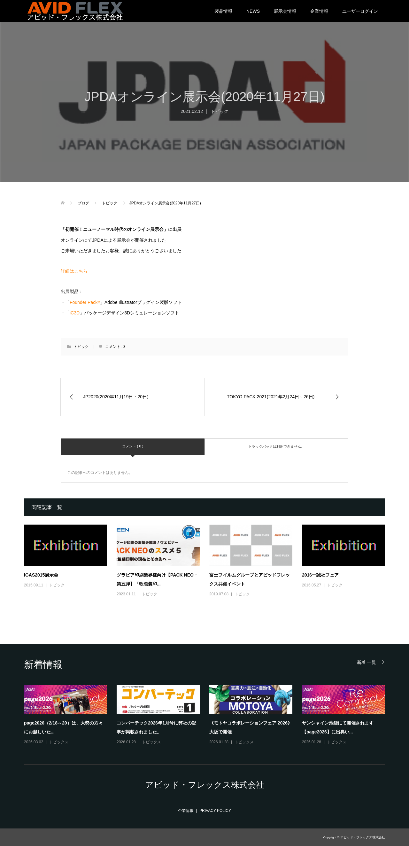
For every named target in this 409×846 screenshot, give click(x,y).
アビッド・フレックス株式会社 (204, 785)
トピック (219, 111)
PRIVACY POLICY (215, 810)
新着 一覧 (366, 662)
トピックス (58, 742)
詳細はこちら (74, 271)
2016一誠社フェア (320, 574)
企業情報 (319, 11)
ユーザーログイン (360, 11)
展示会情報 (285, 11)
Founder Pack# (85, 302)
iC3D (75, 312)
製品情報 (223, 11)
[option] (209, 715)
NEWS (253, 11)
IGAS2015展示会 (41, 574)
